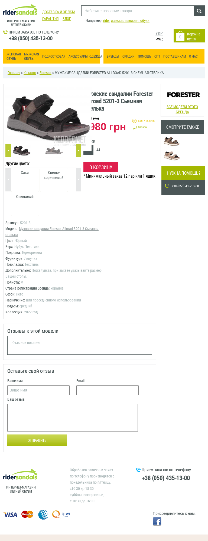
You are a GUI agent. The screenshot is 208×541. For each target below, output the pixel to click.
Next (78, 150)
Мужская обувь (31, 56)
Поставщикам (174, 56)
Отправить (37, 440)
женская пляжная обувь (130, 20)
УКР (159, 33)
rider (106, 20)
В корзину (100, 167)
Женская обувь (13, 56)
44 (98, 150)
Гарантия (50, 18)
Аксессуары (78, 56)
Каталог (30, 73)
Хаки (25, 172)
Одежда (95, 56)
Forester (45, 73)
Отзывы (142, 127)
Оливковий (25, 196)
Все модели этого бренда (182, 99)
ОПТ (157, 56)
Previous (8, 150)
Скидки (128, 56)
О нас (193, 56)
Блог (67, 18)
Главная (14, 73)
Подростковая (53, 56)
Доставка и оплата (58, 12)
